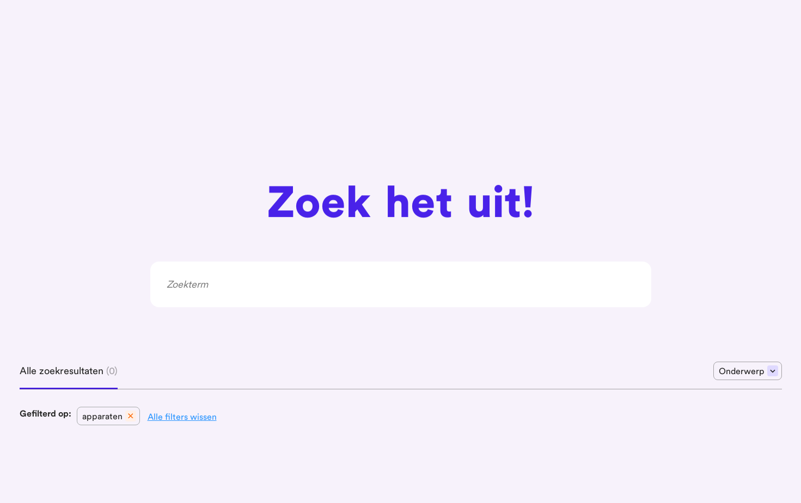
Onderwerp (748, 370)
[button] (108, 416)
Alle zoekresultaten (69, 370)
